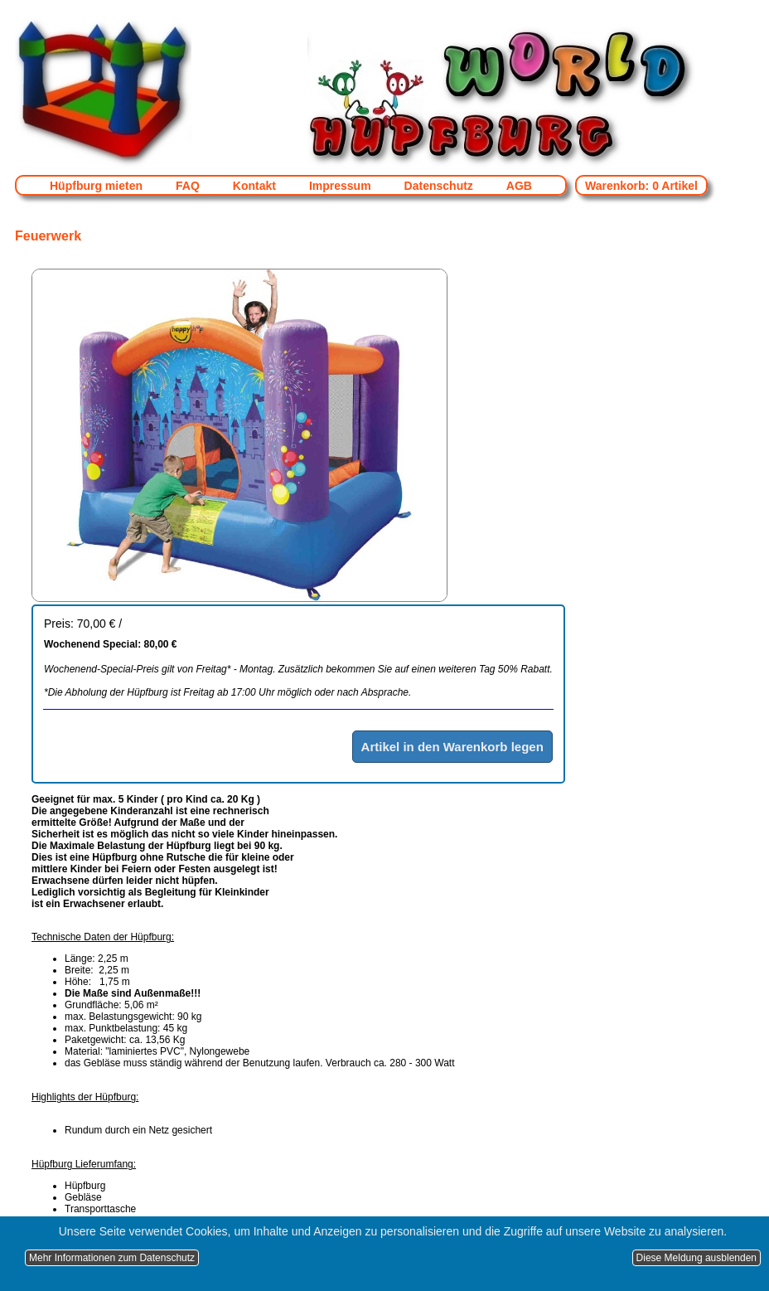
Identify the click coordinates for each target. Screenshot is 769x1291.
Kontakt (254, 185)
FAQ (188, 185)
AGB (519, 185)
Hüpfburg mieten (96, 185)
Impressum (340, 185)
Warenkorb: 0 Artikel (641, 185)
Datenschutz (438, 185)
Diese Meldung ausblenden (696, 1258)
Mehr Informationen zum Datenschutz (112, 1258)
